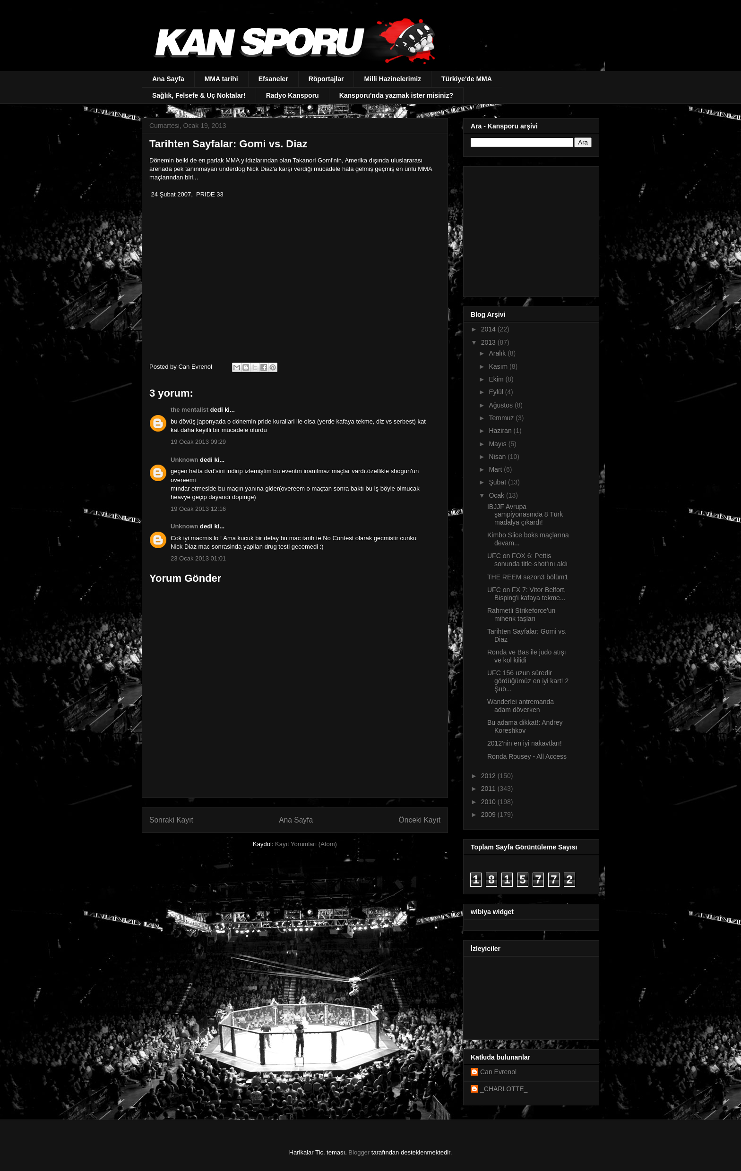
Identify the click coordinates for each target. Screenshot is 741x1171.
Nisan (498, 456)
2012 (489, 776)
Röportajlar (326, 79)
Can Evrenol (498, 1072)
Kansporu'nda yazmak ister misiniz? (396, 95)
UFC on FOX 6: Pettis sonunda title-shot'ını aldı (527, 560)
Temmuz (502, 418)
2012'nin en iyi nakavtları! (524, 743)
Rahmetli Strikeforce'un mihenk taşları (521, 614)
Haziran (501, 430)
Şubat (498, 482)
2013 (489, 342)
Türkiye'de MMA (466, 79)
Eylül (497, 392)
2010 (489, 802)
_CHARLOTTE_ (503, 1089)
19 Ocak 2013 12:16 (198, 508)
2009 (489, 814)
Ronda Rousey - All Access (527, 756)
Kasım (499, 366)
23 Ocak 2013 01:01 (198, 558)
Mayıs (498, 444)
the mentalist (189, 409)
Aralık (498, 353)
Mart (496, 469)
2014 (489, 329)
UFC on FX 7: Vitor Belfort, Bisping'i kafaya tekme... (526, 594)
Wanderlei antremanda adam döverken (520, 705)
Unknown (184, 459)
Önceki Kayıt (419, 820)
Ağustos (501, 405)
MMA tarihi (221, 79)
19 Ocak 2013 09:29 (198, 441)
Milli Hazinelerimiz (392, 79)
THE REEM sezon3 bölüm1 (527, 577)
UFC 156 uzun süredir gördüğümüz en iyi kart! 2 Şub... (528, 681)
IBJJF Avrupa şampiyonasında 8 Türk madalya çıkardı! (525, 514)
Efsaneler (273, 79)
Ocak (497, 495)
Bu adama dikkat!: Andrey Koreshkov (525, 726)
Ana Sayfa (168, 79)
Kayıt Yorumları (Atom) (306, 844)
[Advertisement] (530, 229)
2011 (489, 788)
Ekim (497, 379)
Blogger (359, 1152)
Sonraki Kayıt (171, 820)
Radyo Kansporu (292, 95)
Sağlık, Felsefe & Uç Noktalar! (199, 95)
